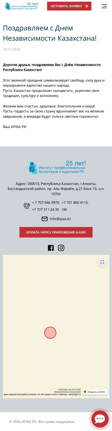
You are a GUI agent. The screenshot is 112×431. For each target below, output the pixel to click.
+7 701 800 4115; (75, 202)
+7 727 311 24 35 (45, 209)
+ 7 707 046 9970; (46, 202)
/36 (64, 209)
